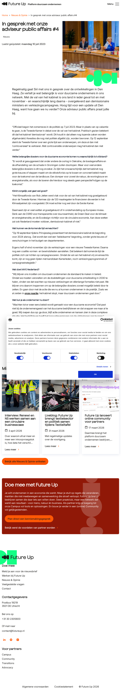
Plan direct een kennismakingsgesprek (29, 518)
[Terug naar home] (14, 4)
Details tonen (102, 367)
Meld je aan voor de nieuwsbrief (19, 571)
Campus (6, 654)
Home (5, 15)
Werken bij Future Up (13, 575)
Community (8, 658)
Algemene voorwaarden (35, 686)
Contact (6, 588)
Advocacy (7, 667)
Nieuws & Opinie (19, 15)
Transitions (8, 663)
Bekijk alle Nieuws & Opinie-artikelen (25, 461)
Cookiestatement (63, 686)
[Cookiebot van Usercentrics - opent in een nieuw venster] (102, 320)
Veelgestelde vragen (13, 584)
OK (95, 374)
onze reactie (31, 293)
